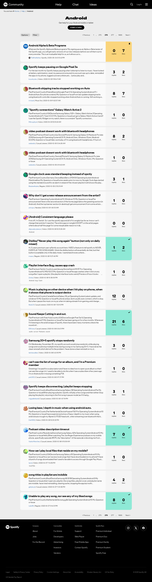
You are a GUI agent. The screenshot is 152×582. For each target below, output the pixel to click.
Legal (8, 572)
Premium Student (103, 547)
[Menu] (146, 4)
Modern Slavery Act (94, 572)
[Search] (132, 4)
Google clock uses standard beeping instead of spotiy (60, 174)
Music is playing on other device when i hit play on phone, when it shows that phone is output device (65, 291)
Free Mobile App (82, 542)
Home (17, 11)
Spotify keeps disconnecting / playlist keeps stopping (60, 386)
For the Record (39, 542)
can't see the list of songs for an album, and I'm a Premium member (62, 363)
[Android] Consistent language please (51, 216)
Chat (75, 4)
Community (14, 4)
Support (78, 531)
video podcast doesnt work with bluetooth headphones (61, 131)
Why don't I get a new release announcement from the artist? (64, 195)
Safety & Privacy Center (21, 572)
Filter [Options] (35, 35)
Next (127, 35)
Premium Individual (104, 531)
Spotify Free (101, 553)
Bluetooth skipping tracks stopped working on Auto (59, 88)
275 (100, 35)
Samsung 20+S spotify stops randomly (52, 340)
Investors (57, 547)
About (35, 531)
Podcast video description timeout (49, 429)
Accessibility (79, 572)
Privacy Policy (38, 572)
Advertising (58, 542)
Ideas (93, 4)
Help (58, 4)
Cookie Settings (53, 572)
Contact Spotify (81, 547)
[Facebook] (143, 528)
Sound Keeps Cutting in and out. (47, 313)
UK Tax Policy (109, 572)
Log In (139, 4)
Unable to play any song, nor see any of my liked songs (60, 496)
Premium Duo (101, 536)
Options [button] (24, 35)
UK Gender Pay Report (14, 577)
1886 (120, 35)
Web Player (79, 536)
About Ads (67, 572)
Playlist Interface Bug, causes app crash (51, 265)
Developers (58, 536)
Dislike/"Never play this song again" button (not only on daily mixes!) (64, 242)
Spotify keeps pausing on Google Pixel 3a (53, 66)
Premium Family (102, 542)
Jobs (35, 536)
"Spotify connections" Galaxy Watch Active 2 (55, 109)
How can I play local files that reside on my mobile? (58, 450)
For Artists (58, 531)
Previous (86, 35)
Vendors (57, 553)
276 (106, 35)
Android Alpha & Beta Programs (47, 45)
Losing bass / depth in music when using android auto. (60, 407)
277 (112, 35)
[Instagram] (128, 528)
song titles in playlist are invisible (48, 474)
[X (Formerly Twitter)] (136, 528)
